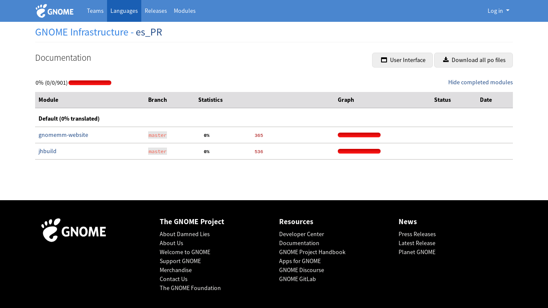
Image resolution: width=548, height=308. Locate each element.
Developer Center (301, 234)
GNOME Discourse (301, 270)
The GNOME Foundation (190, 288)
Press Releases (417, 234)
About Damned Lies (185, 234)
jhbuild (48, 151)
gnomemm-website (63, 135)
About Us (171, 243)
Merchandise (176, 270)
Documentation (299, 243)
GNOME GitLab (297, 279)
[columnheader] (90, 100)
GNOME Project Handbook (312, 252)
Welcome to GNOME (185, 252)
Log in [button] (496, 11)
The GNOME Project (192, 221)
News (408, 221)
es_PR (149, 31)
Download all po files (474, 60)
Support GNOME (180, 261)
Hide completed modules (480, 82)
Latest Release (417, 243)
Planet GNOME (417, 252)
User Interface (403, 60)
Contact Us (174, 279)
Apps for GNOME (300, 261)
